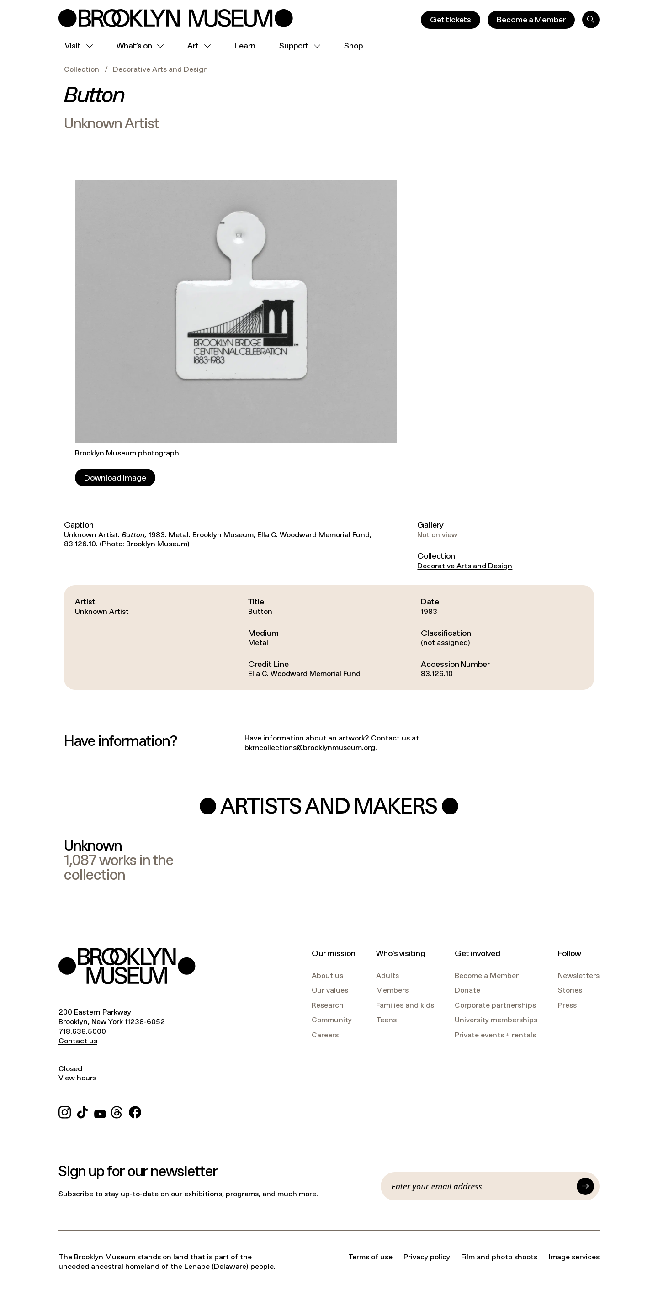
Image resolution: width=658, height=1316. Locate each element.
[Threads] (117, 1111)
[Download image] (115, 477)
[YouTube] (100, 1111)
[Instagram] (64, 1111)
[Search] (591, 19)
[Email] (481, 1186)
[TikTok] (82, 1111)
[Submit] (585, 1186)
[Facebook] (135, 1111)
